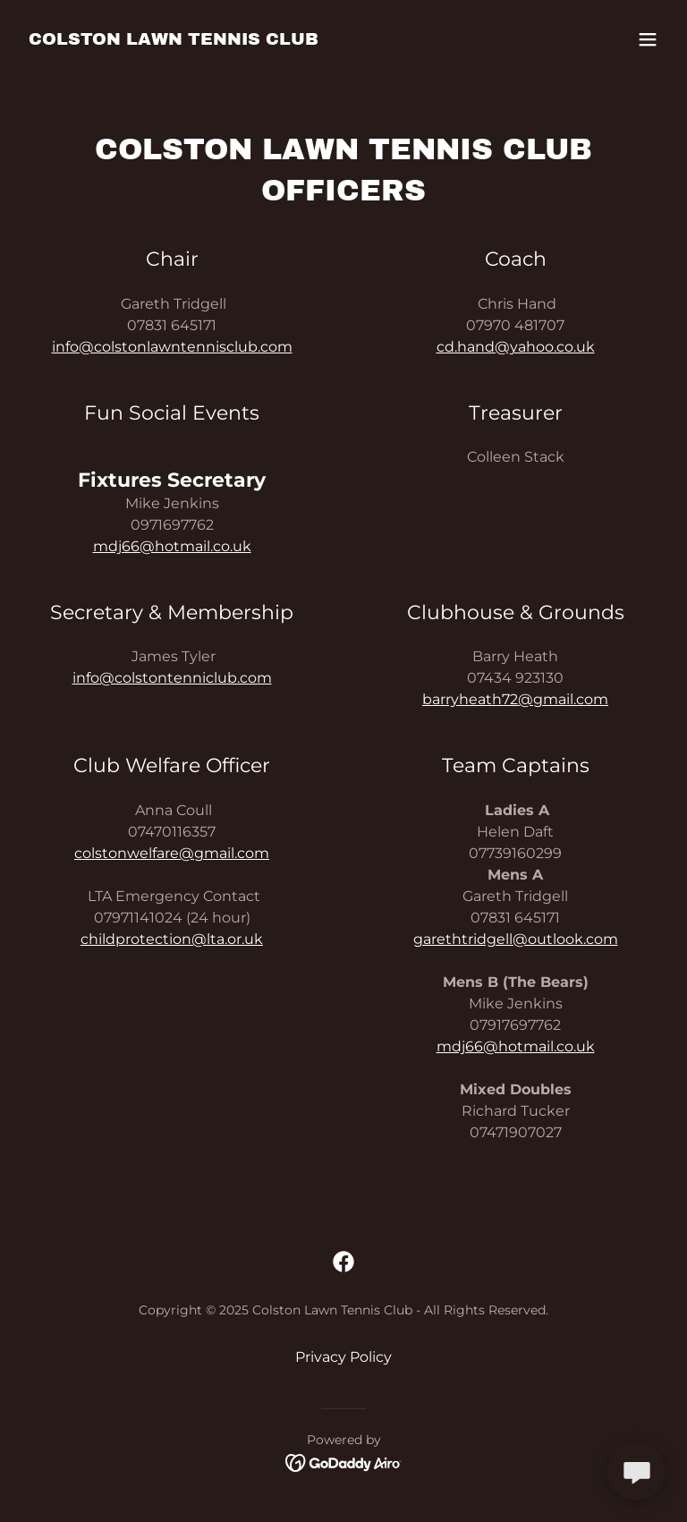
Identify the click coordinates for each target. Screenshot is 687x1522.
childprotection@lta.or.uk (172, 939)
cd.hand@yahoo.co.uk (516, 346)
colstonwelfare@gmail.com (171, 853)
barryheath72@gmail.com (515, 699)
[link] (173, 39)
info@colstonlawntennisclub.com (172, 346)
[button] (648, 39)
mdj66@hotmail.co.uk (172, 546)
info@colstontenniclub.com (172, 677)
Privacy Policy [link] (343, 1356)
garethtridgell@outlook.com (515, 939)
